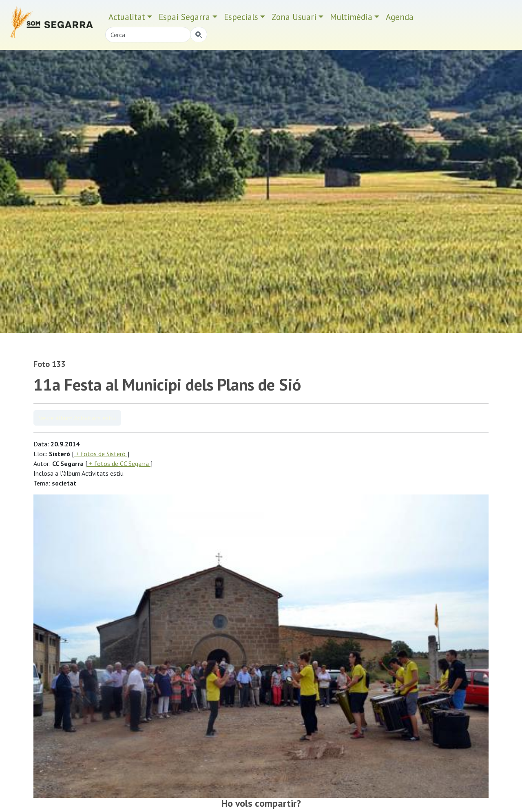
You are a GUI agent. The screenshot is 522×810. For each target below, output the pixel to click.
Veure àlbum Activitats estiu (77, 418)
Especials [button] (241, 16)
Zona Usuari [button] (294, 16)
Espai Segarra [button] (184, 16)
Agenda (400, 16)
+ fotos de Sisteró (100, 454)
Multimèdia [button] (351, 16)
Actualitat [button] (126, 16)
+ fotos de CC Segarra (118, 463)
